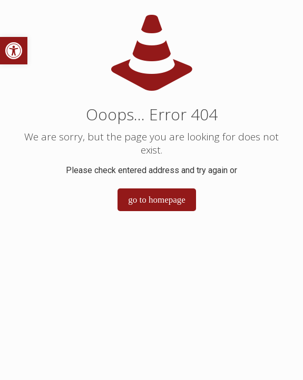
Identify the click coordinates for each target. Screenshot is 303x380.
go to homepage (156, 200)
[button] (13, 50)
